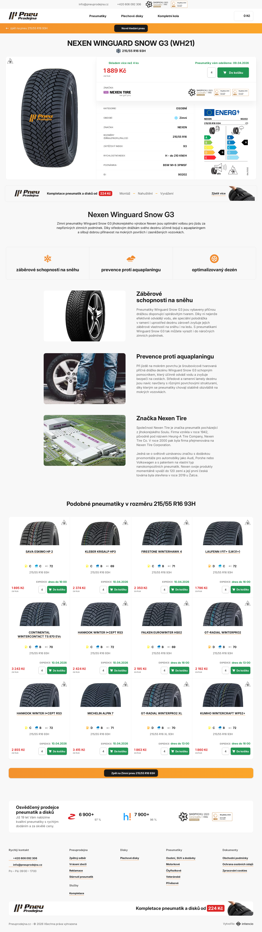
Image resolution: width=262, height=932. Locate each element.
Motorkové (172, 862)
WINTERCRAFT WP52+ (222, 711)
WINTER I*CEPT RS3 (100, 631)
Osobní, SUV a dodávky (180, 855)
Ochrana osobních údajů (237, 862)
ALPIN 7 (100, 711)
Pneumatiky (95, 16)
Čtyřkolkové (173, 868)
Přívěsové (171, 880)
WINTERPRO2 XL (161, 711)
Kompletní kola (171, 16)
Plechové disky (131, 16)
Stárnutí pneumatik (81, 874)
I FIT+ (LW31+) (222, 550)
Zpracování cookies (234, 868)
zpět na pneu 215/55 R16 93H (26, 28)
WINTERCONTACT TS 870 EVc (39, 633)
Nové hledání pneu (131, 28)
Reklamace (75, 868)
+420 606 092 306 (26, 856)
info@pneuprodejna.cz (93, 4)
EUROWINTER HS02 (161, 631)
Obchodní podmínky (234, 855)
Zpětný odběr (77, 855)
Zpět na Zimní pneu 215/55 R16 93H (131, 771)
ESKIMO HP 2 (39, 550)
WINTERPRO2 (223, 631)
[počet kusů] (211, 72)
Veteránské (172, 874)
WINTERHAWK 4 (161, 550)
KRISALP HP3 (100, 550)
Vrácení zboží (77, 862)
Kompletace (76, 891)
